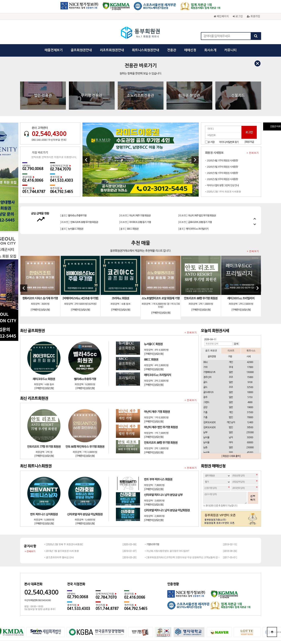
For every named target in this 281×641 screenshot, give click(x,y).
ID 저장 (211, 83)
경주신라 (207, 318)
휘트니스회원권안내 (145, 50)
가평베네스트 (209, 313)
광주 (205, 338)
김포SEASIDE (209, 363)
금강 (205, 348)
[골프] (132, 154)
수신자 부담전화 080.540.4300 (37, 541)
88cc (205, 303)
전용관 (171, 50)
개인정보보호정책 (114, 591)
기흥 (205, 353)
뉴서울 (206, 393)
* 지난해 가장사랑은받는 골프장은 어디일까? (167, 491)
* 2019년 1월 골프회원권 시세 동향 (61, 491)
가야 (205, 308)
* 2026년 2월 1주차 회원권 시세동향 (223, 132)
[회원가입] (249, 82)
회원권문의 (162, 591)
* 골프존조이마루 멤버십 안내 (59, 497)
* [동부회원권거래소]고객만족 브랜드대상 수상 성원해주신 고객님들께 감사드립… (183, 497)
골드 (205, 323)
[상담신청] (45, 250)
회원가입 (253, 16)
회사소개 (210, 50)
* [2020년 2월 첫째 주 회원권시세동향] (63, 484)
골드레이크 (208, 333)
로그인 (238, 16)
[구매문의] (35, 250)
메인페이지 (221, 16)
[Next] (195, 100)
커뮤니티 (230, 50)
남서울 (206, 378)
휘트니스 (250, 291)
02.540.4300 (49, 74)
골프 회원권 (211, 291)
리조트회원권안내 (112, 50)
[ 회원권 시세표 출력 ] (230, 396)
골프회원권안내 (81, 50)
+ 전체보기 (253, 93)
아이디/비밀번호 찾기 (229, 83)
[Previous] (86, 100)
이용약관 (133, 591)
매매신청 (190, 50)
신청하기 (252, 438)
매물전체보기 (54, 50)
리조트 (231, 291)
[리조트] (79, 154)
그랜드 (206, 343)
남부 (205, 373)
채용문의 (177, 591)
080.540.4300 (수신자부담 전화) (49, 80)
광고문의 (147, 591)
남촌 (205, 388)
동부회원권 (140, 33)
